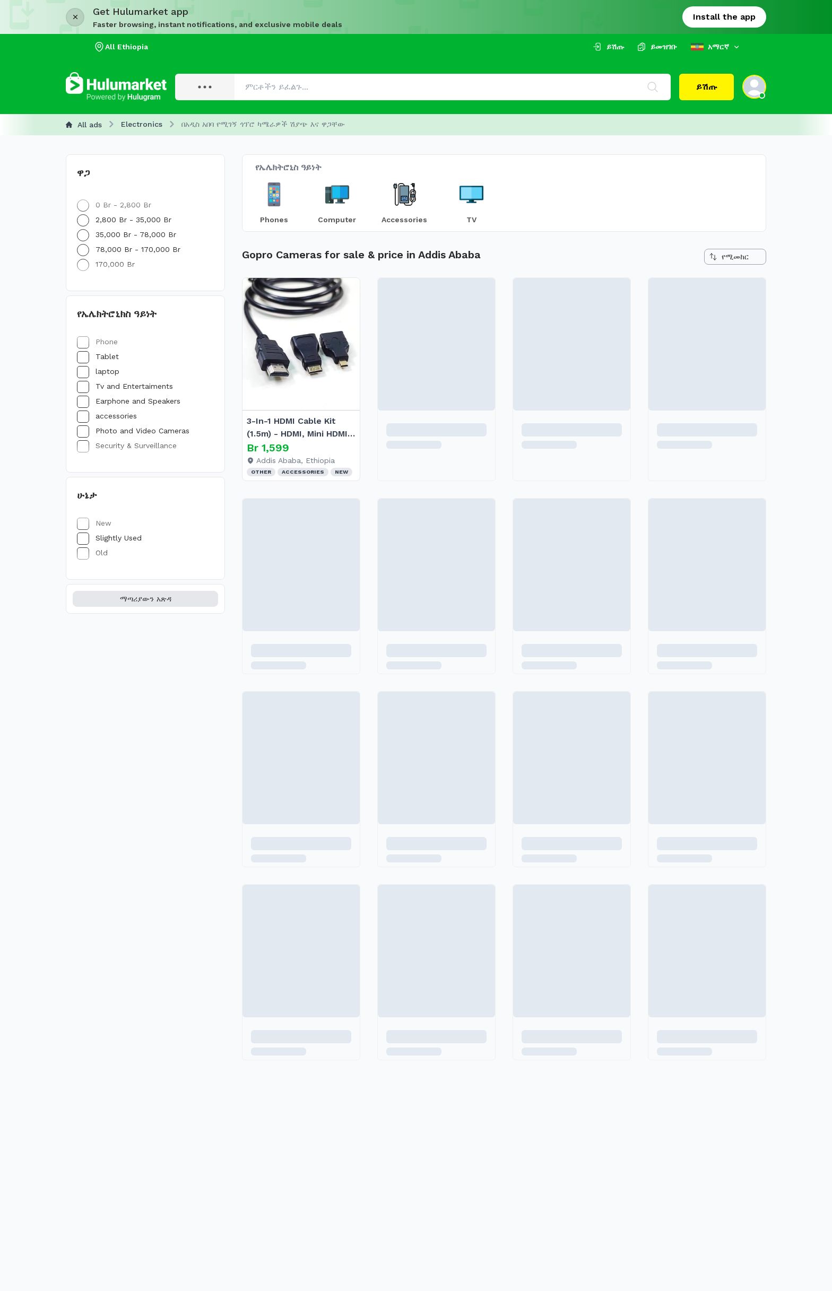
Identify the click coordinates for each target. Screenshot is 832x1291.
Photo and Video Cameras (133, 430)
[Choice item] (273, 201)
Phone (97, 341)
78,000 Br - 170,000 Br (128, 249)
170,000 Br (106, 264)
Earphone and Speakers (128, 401)
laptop (98, 371)
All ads (84, 124)
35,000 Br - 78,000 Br (126, 234)
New (94, 523)
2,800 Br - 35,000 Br (124, 219)
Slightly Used (109, 538)
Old (92, 552)
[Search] (653, 87)
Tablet (98, 356)
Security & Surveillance (127, 445)
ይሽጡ (706, 87)
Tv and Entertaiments (125, 386)
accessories (107, 416)
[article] (301, 379)
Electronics (141, 124)
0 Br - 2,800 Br (114, 204)
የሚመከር (729, 256)
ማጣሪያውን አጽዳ (145, 599)
